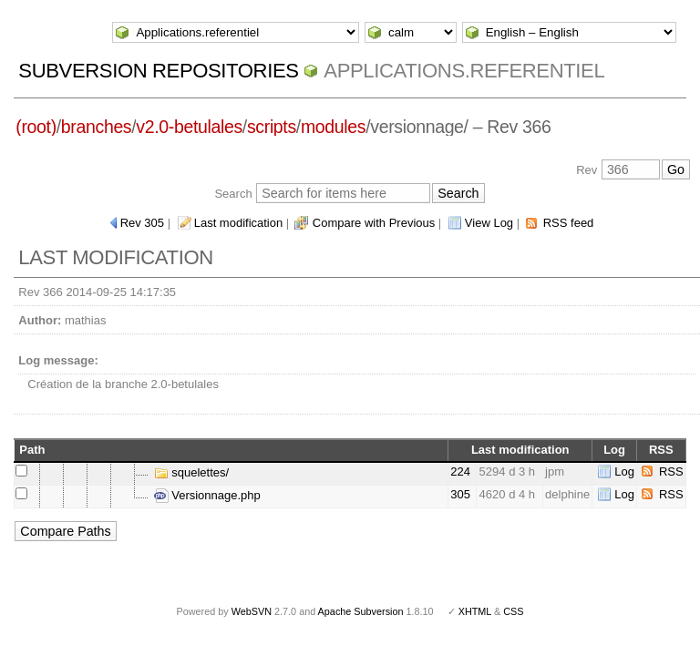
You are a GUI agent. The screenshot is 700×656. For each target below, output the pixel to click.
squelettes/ (192, 472)
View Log (489, 223)
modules (333, 127)
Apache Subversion (361, 611)
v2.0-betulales (189, 127)
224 (460, 471)
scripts (271, 127)
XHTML (474, 611)
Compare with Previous (374, 223)
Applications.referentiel (464, 70)
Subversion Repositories (158, 70)
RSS (671, 471)
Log (624, 471)
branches (96, 127)
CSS (513, 611)
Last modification (238, 223)
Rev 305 (142, 223)
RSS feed (568, 223)
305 (460, 494)
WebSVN (252, 611)
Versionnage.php (207, 495)
